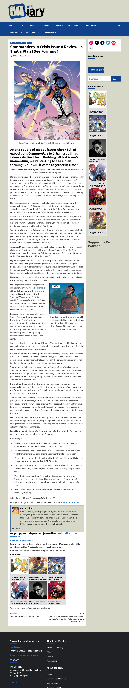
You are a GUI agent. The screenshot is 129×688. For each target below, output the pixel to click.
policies (22, 550)
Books (60, 25)
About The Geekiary (55, 647)
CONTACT (15, 682)
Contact (50, 674)
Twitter (64, 502)
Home (12, 25)
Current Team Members (56, 679)
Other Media (33, 32)
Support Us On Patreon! (99, 244)
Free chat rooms (16, 647)
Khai (27, 55)
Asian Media (74, 25)
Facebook (74, 502)
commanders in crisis (21, 608)
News (29, 43)
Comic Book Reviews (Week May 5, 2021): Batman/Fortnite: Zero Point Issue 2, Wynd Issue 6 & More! (65, 617)
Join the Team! (52, 683)
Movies (34, 25)
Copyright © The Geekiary (22, 540)
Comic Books (15, 43)
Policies (50, 656)
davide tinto (34, 608)
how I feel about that (33, 287)
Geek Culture (92, 25)
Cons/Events (50, 32)
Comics (47, 25)
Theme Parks (15, 32)
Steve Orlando (44, 608)
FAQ (49, 652)
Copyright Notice (54, 661)
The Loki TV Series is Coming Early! (28, 614)
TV (23, 25)
